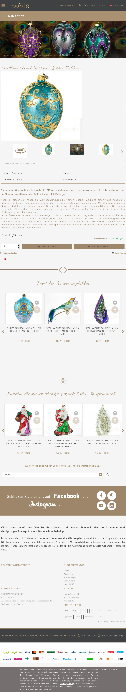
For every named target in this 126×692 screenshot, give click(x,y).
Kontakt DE (69, 588)
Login (66, 574)
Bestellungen (69, 584)
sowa (101, 614)
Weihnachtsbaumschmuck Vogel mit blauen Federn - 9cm (63, 331)
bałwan (101, 620)
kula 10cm (112, 614)
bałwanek (89, 620)
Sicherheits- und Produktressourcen (19, 163)
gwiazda (68, 620)
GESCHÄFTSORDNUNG (12, 598)
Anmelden (68, 578)
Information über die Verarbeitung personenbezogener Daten (28, 605)
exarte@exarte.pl (71, 598)
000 (66, 614)
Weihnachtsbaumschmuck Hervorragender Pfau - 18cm (102, 331)
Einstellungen (70, 581)
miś (78, 620)
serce (84, 614)
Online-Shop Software (107, 625)
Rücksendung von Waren (12, 608)
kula (75, 614)
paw (92, 614)
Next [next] (123, 151)
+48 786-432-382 (71, 601)
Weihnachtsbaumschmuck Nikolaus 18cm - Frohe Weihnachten (63, 444)
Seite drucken (119, 253)
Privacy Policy (7, 601)
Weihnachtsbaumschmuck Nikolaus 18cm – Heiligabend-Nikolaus (24, 444)
